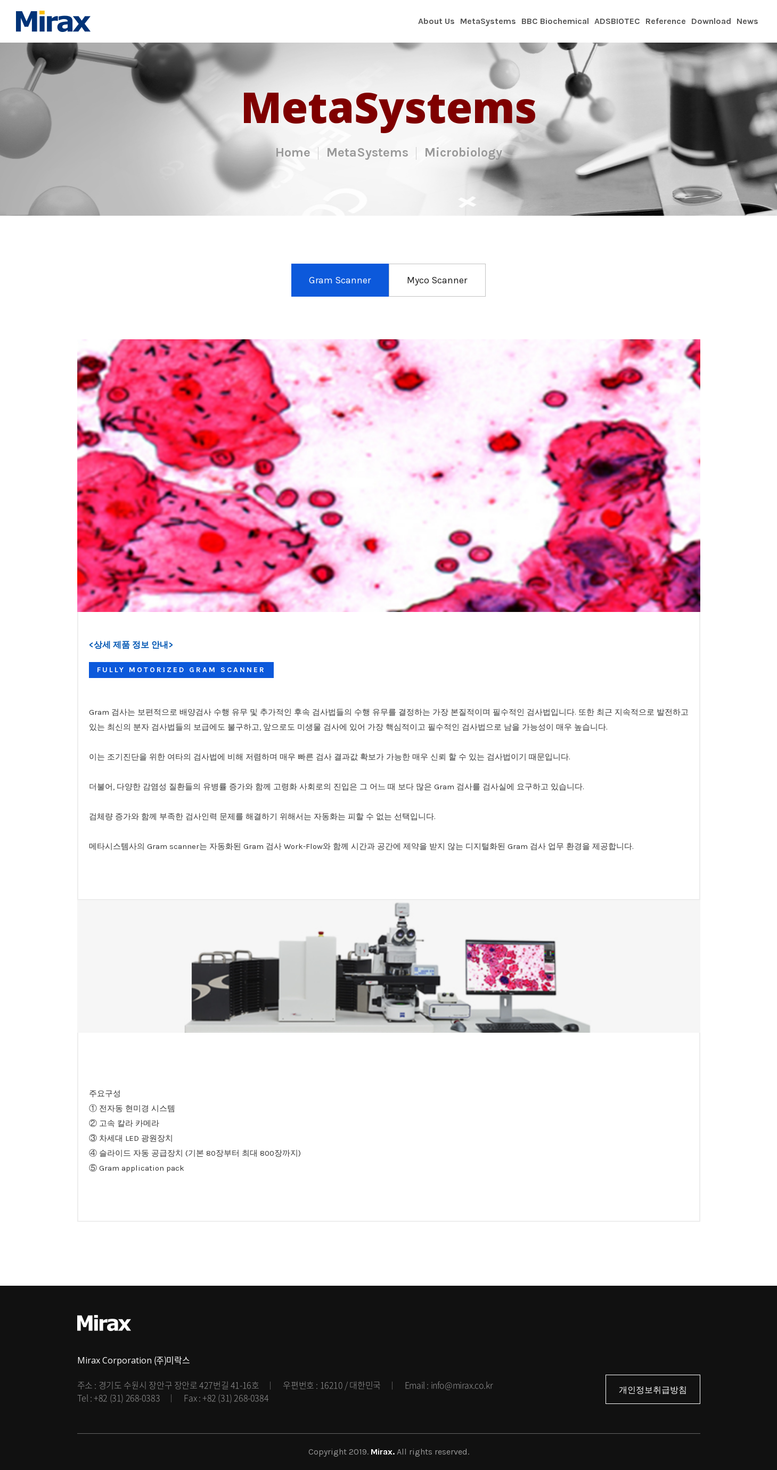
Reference (665, 21)
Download (711, 21)
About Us (436, 21)
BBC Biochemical (555, 21)
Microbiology (463, 152)
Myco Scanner (437, 280)
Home (292, 152)
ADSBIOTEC (617, 21)
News (747, 21)
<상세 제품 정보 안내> (131, 645)
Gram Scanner (340, 280)
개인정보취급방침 (653, 1390)
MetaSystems (488, 21)
